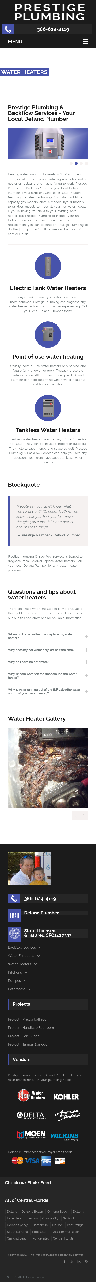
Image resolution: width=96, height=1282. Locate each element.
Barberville (40, 1225)
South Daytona (17, 1232)
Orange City (50, 1218)
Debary (33, 1218)
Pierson (57, 1225)
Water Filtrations (21, 955)
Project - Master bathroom (29, 1019)
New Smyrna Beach (66, 1232)
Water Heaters (19, 964)
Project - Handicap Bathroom (31, 1027)
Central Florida (63, 1238)
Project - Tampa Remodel (28, 1044)
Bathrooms (16, 989)
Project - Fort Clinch (23, 1036)
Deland (12, 1211)
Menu (15, 42)
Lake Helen (15, 1218)
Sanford (68, 1218)
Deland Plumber (41, 912)
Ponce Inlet (41, 1238)
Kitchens (15, 972)
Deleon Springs (17, 1225)
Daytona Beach (32, 1211)
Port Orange (75, 1225)
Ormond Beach (58, 1211)
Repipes (14, 980)
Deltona (78, 1211)
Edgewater (39, 1232)
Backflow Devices (22, 947)
